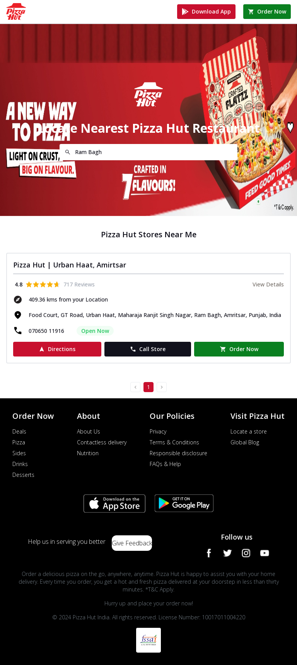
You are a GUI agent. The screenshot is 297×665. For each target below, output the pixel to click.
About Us (88, 431)
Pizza (18, 442)
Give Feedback (132, 543)
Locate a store (248, 431)
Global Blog (244, 442)
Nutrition (88, 453)
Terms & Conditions (174, 442)
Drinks (20, 464)
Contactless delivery (101, 442)
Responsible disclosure (178, 453)
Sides (19, 453)
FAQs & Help (165, 464)
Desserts (23, 474)
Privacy (158, 431)
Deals (19, 431)
